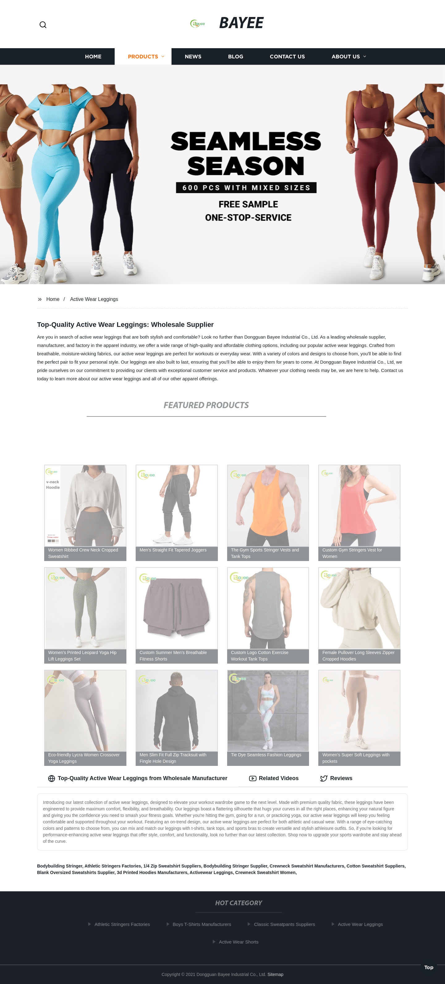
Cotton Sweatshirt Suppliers (376, 866)
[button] (43, 25)
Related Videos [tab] (274, 778)
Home (93, 56)
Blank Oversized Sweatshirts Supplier (76, 872)
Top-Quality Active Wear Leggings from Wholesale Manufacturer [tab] (137, 778)
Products (143, 56)
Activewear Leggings (211, 872)
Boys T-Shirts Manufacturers (206, 924)
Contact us (287, 56)
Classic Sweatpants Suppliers (289, 924)
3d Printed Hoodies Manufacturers (152, 872)
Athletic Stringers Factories (113, 866)
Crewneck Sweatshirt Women (265, 872)
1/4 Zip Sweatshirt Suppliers (172, 866)
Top (429, 967)
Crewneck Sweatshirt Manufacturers (307, 866)
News (193, 56)
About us (346, 56)
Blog (235, 56)
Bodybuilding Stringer (59, 866)
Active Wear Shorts (243, 941)
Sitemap (275, 974)
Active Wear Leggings (94, 299)
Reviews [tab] (336, 778)
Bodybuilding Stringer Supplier (235, 866)
